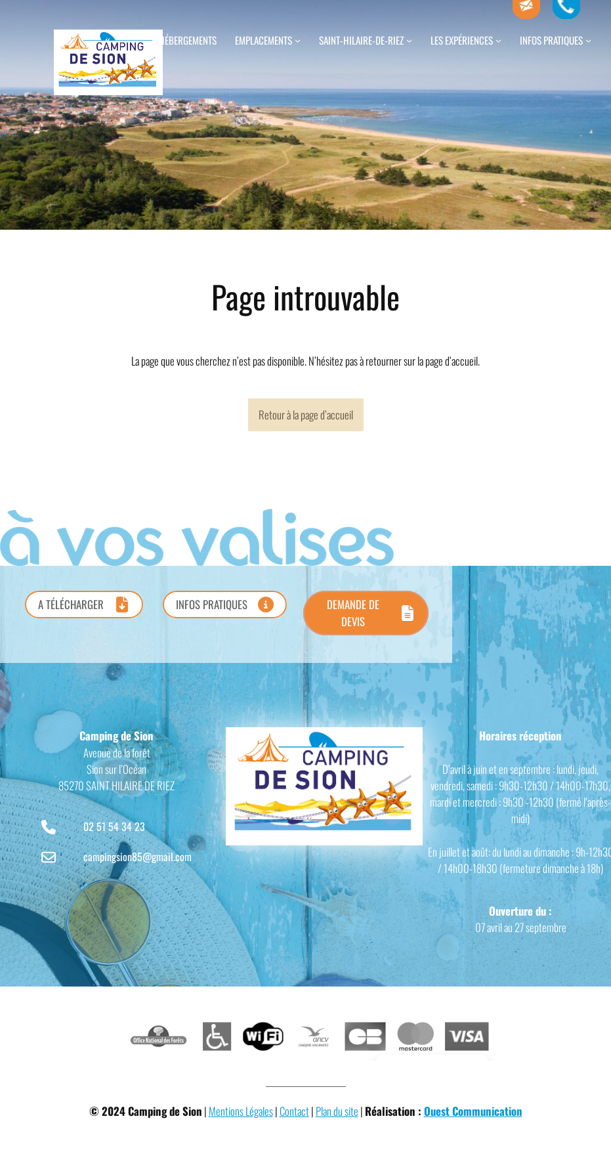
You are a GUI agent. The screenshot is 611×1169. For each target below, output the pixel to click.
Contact (294, 1111)
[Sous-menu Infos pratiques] (588, 40)
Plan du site (337, 1111)
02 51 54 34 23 (114, 826)
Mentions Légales (241, 1111)
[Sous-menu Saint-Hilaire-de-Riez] (409, 40)
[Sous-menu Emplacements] (298, 40)
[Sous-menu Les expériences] (498, 40)
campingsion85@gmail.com (137, 856)
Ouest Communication (473, 1111)
